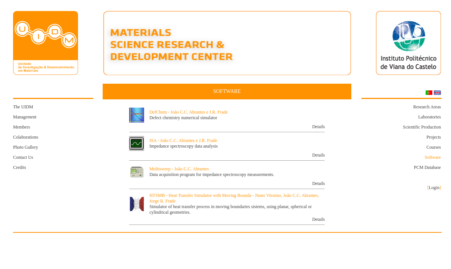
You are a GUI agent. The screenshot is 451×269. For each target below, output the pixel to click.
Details (318, 126)
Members (21, 127)
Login (434, 187)
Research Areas (427, 106)
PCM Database (427, 167)
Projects (433, 137)
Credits (19, 167)
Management (25, 117)
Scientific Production (422, 127)
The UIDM (23, 106)
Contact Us (23, 157)
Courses (433, 147)
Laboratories (429, 117)
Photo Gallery (25, 147)
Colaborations (25, 137)
